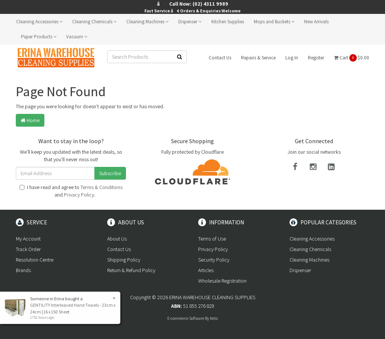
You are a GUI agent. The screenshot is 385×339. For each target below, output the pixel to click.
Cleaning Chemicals (94, 21)
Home (30, 120)
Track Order (28, 249)
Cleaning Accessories (39, 21)
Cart (351, 58)
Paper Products (38, 36)
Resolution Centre (34, 259)
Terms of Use (212, 238)
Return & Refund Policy (131, 270)
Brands (23, 270)
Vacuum (76, 36)
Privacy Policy (79, 194)
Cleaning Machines (147, 21)
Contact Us (220, 57)
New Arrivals (316, 21)
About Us (117, 238)
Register (316, 57)
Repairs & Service (258, 57)
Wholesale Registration (222, 280)
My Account (28, 238)
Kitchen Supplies (227, 21)
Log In (291, 57)
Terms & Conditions (101, 187)
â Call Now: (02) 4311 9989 (192, 3)
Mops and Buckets (274, 21)
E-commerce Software (185, 318)
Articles (206, 270)
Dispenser (190, 21)
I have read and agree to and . (71, 191)
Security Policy (213, 259)
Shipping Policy (123, 259)
